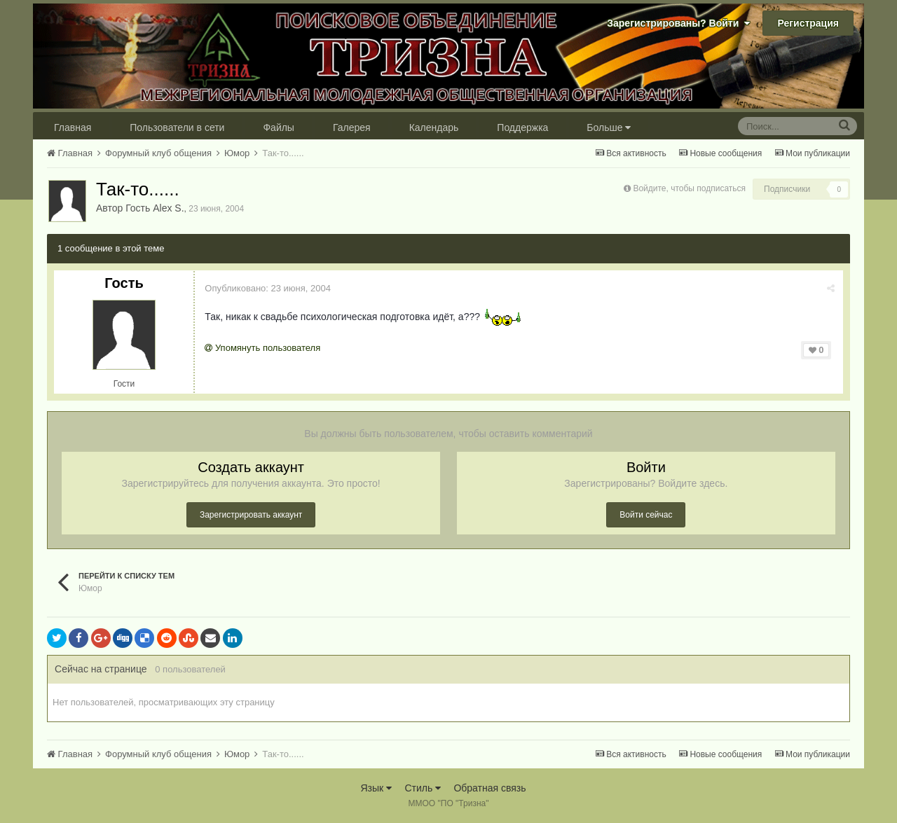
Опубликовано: (268, 288)
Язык (376, 788)
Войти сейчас (645, 515)
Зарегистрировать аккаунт (251, 515)
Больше (609, 127)
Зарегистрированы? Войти (678, 23)
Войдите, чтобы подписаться (689, 188)
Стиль (422, 788)
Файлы (278, 127)
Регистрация (808, 23)
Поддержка (522, 127)
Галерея (352, 127)
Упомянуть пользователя (263, 348)
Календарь (434, 127)
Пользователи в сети (177, 127)
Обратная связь (489, 788)
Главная (72, 127)
